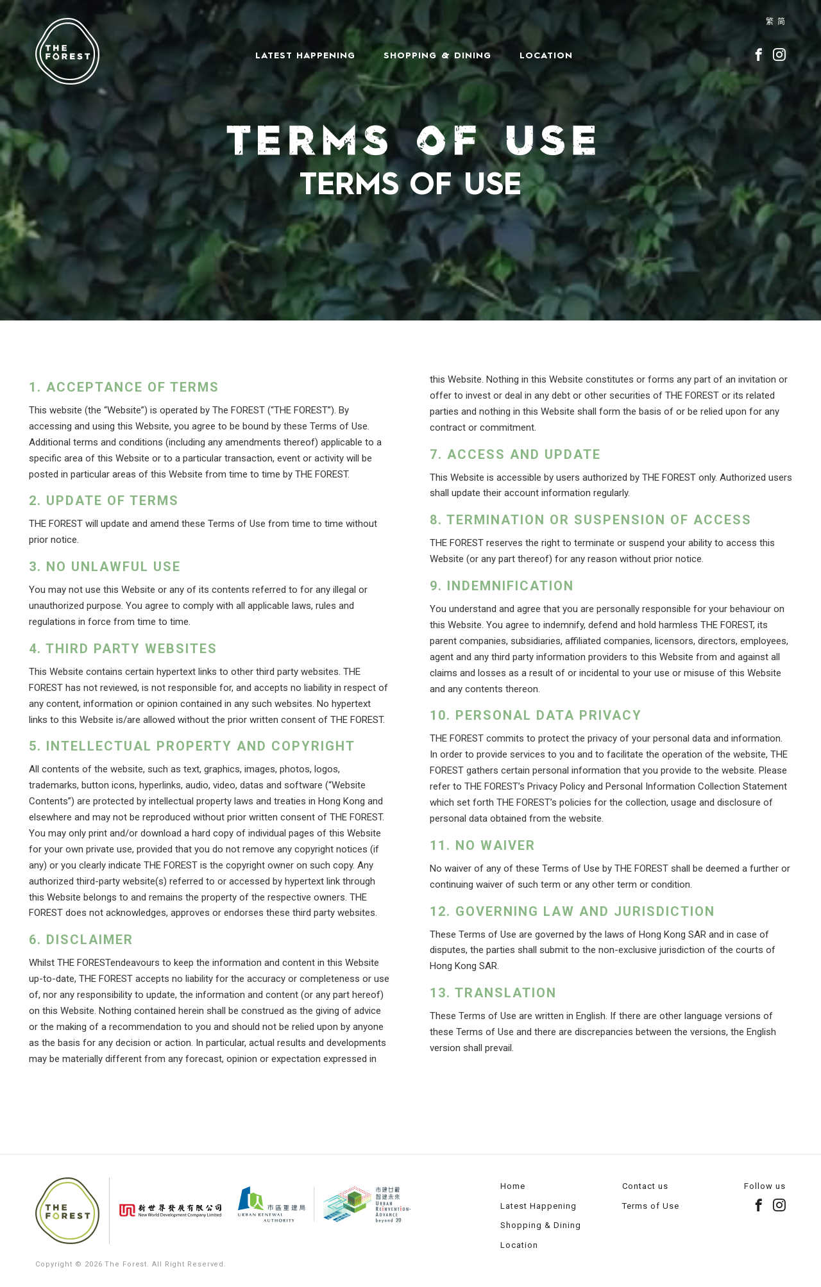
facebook (758, 54)
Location (546, 55)
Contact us (645, 1186)
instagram (779, 54)
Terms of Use (650, 1206)
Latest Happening (305, 55)
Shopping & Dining (437, 55)
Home (512, 1186)
